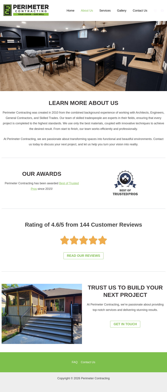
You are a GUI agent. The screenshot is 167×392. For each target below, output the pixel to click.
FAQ (75, 362)
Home (73, 10)
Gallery (122, 10)
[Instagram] (155, 10)
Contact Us (140, 10)
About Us (89, 10)
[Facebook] (162, 10)
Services (106, 10)
